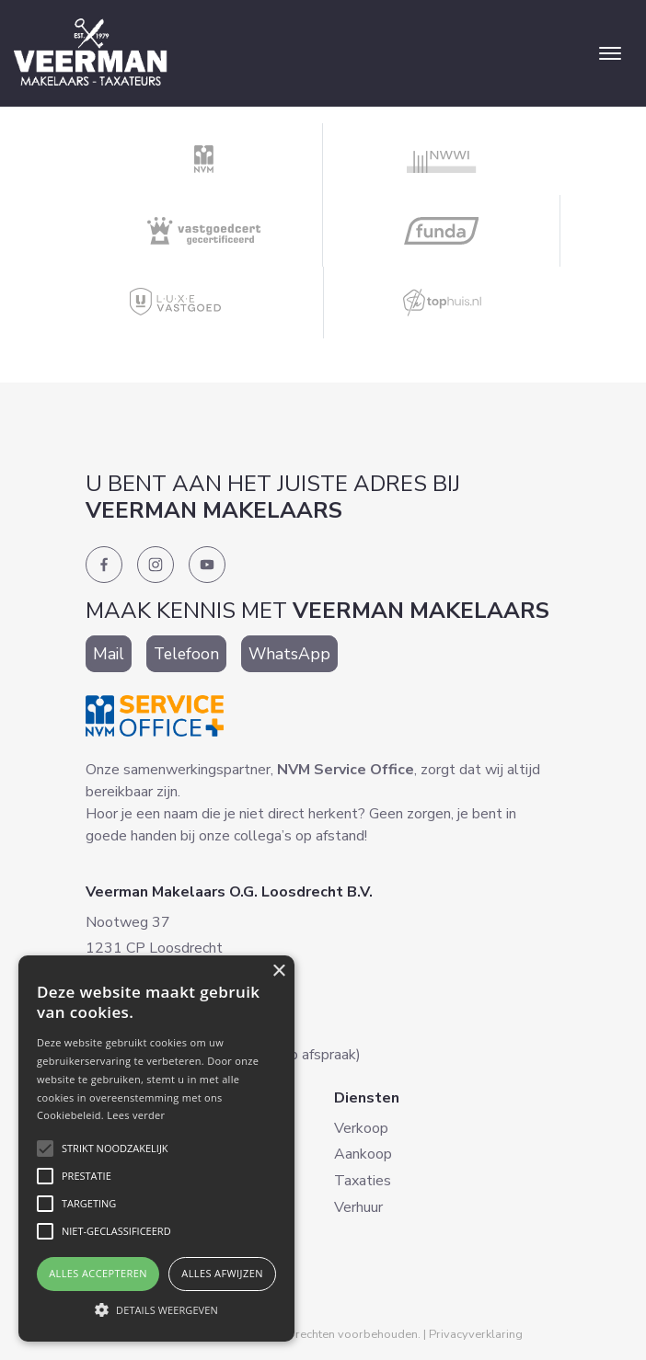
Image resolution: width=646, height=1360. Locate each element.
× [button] (278, 971)
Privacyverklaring (476, 1334)
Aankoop (363, 1154)
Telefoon (186, 654)
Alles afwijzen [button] (222, 1273)
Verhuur (358, 1207)
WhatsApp (289, 654)
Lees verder (136, 1115)
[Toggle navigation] (609, 53)
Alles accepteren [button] (98, 1273)
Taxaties (362, 1181)
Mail (108, 654)
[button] (156, 1309)
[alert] (156, 1148)
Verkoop (361, 1128)
